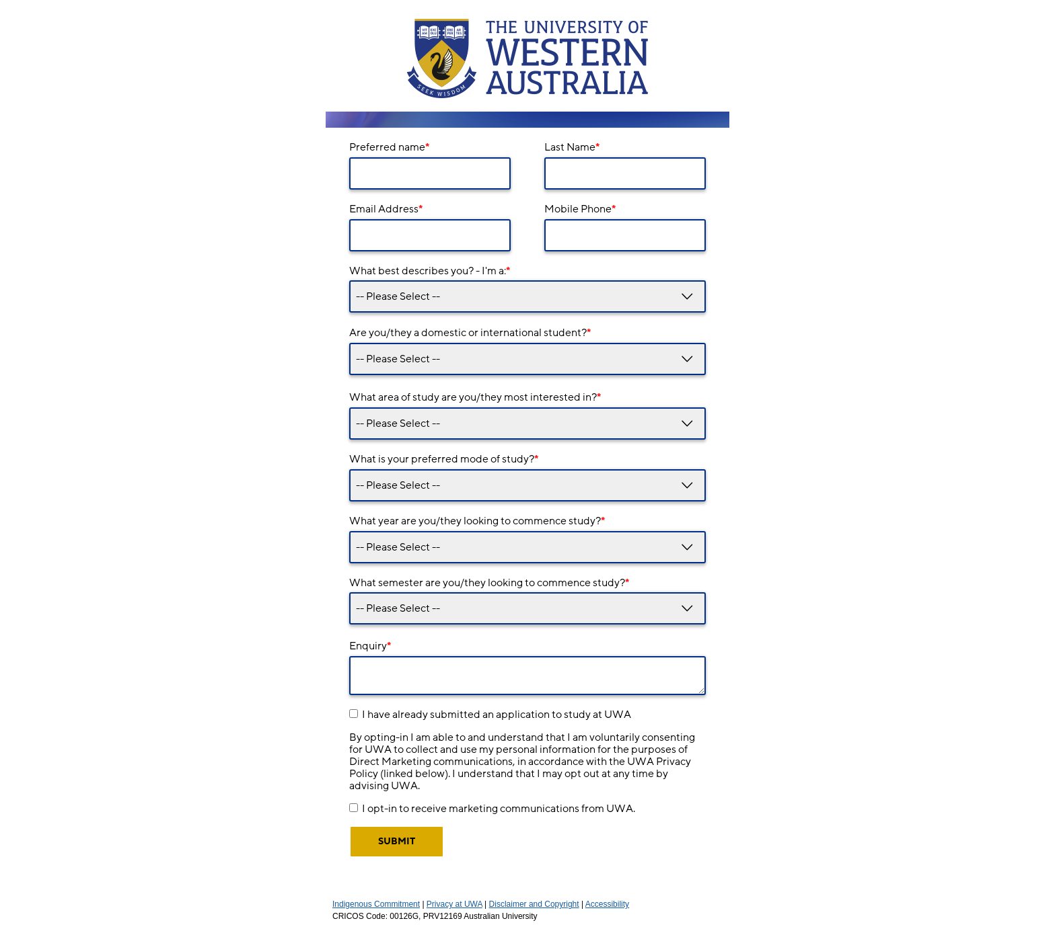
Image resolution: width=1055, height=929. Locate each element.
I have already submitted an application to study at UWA (496, 714)
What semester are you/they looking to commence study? (489, 582)
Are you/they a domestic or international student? (470, 332)
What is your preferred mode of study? (443, 459)
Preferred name (389, 147)
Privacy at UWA (454, 904)
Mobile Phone (580, 209)
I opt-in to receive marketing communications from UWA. (498, 808)
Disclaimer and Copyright (534, 904)
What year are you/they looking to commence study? (477, 521)
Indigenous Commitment (376, 904)
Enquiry (370, 646)
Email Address (386, 209)
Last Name (571, 147)
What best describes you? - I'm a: (429, 271)
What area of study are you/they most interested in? (475, 397)
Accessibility (607, 904)
